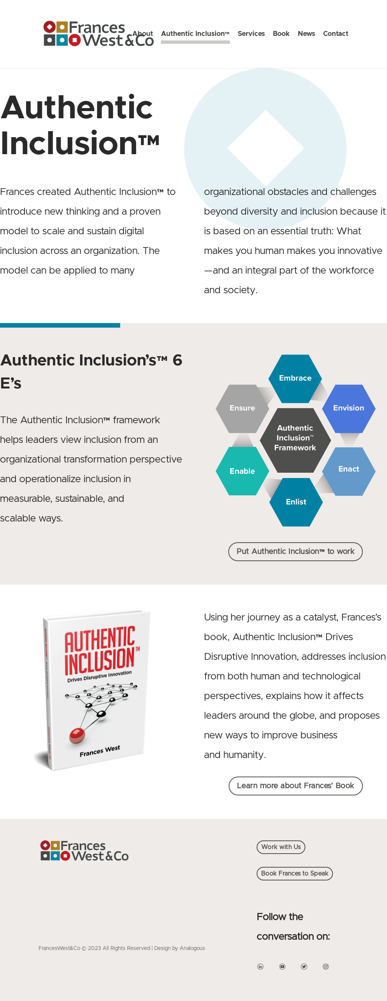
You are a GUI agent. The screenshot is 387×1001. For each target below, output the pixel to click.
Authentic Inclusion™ (195, 34)
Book (281, 34)
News (306, 34)
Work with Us (281, 847)
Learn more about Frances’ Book (295, 786)
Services (251, 34)
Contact (335, 34)
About (142, 34)
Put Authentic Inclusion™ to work (295, 551)
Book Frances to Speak (295, 874)
